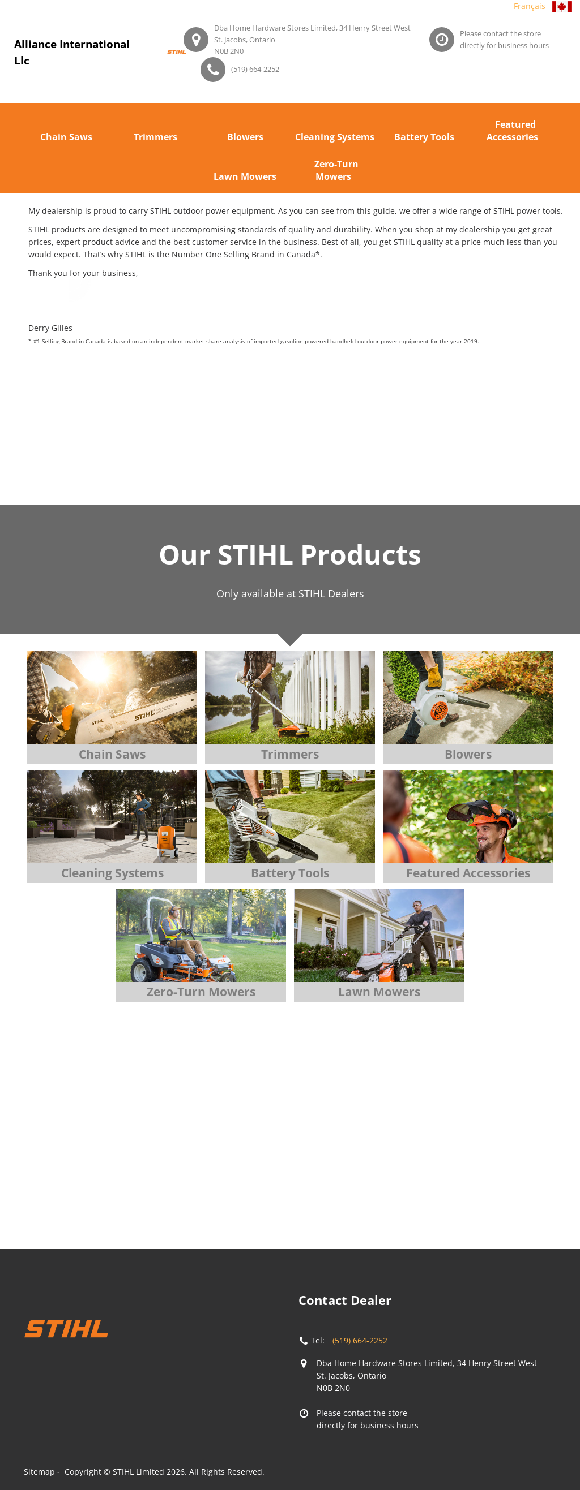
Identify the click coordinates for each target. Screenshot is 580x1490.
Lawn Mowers (245, 176)
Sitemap (39, 1471)
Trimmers (155, 137)
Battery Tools (424, 137)
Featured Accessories (512, 130)
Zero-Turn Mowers (336, 170)
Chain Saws (66, 137)
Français (529, 6)
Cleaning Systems (334, 137)
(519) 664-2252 (255, 69)
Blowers (245, 137)
